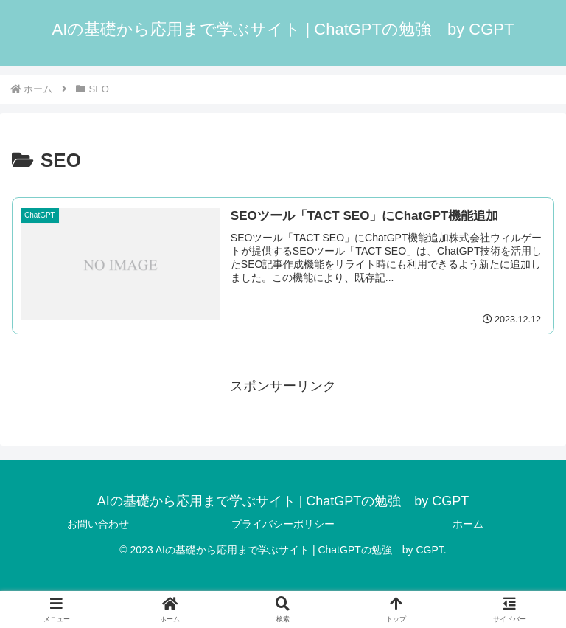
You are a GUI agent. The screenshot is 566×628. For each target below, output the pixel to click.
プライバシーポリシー (283, 524)
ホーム (468, 524)
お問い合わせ (98, 524)
